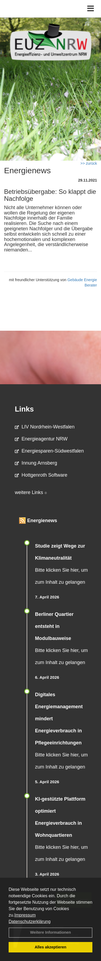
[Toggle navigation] (90, 8)
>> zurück (89, 163)
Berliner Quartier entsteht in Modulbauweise (54, 626)
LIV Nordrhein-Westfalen (45, 426)
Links (24, 409)
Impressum (25, 915)
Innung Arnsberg (36, 463)
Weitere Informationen (50, 932)
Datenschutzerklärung (30, 921)
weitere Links (31, 492)
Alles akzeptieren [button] (51, 947)
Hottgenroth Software (41, 475)
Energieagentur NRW (41, 439)
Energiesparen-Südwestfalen (49, 451)
